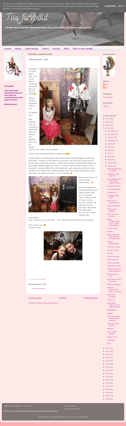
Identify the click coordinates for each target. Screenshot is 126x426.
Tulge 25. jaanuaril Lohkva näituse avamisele (113, 318)
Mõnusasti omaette (114, 247)
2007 (107, 396)
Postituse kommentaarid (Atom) (47, 303)
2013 (107, 377)
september (111, 140)
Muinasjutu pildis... (113, 263)
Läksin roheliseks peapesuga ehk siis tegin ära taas (114, 236)
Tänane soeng (112, 228)
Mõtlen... (110, 253)
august (110, 144)
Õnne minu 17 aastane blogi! (113, 202)
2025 (107, 122)
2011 (107, 383)
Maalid (18, 49)
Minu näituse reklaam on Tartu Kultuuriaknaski (114, 305)
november (111, 134)
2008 (107, 392)
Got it (121, 6)
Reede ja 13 (111, 300)
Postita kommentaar (38, 288)
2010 (107, 386)
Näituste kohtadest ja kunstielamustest (114, 270)
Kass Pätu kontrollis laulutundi (114, 280)
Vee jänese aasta (113, 250)
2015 (107, 370)
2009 (107, 389)
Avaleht (7, 49)
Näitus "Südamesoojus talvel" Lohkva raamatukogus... (113, 222)
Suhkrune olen (112, 337)
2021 (107, 351)
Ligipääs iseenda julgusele (113, 175)
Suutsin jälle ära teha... (112, 275)
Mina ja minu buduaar (111, 210)
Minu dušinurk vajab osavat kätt (114, 170)
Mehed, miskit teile (114, 186)
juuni (109, 150)
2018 (107, 361)
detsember (111, 131)
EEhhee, (110, 313)
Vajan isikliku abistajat (111, 333)
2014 (107, 373)
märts (110, 159)
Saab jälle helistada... (114, 266)
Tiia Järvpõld (26, 18)
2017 (107, 364)
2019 (107, 357)
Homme (110, 231)
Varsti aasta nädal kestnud (113, 324)
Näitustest (110, 328)
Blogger (85, 417)
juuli (109, 147)
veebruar (111, 163)
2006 (107, 399)
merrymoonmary (70, 417)
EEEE (66, 49)
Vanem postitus (90, 298)
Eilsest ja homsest (113, 206)
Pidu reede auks (112, 259)
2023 (107, 128)
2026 (107, 119)
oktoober (111, 137)
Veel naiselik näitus (114, 189)
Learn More (110, 6)
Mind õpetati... (112, 310)
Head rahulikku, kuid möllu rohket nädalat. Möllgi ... (114, 181)
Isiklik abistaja (31, 49)
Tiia (106, 84)
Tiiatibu (105, 106)
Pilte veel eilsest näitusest (113, 215)
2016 (107, 367)
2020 (107, 354)
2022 (107, 348)
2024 (107, 125)
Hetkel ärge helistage (111, 296)
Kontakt (56, 49)
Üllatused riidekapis (114, 284)
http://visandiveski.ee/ (72, 409)
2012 (107, 380)
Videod (45, 49)
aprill (110, 156)
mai (109, 153)
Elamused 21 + (112, 192)
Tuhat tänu (110, 340)
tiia (106, 88)
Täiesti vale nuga (113, 256)
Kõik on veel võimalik (83, 49)
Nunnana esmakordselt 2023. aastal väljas (114, 289)
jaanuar (110, 166)
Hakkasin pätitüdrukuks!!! (113, 243)
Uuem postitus (35, 298)
